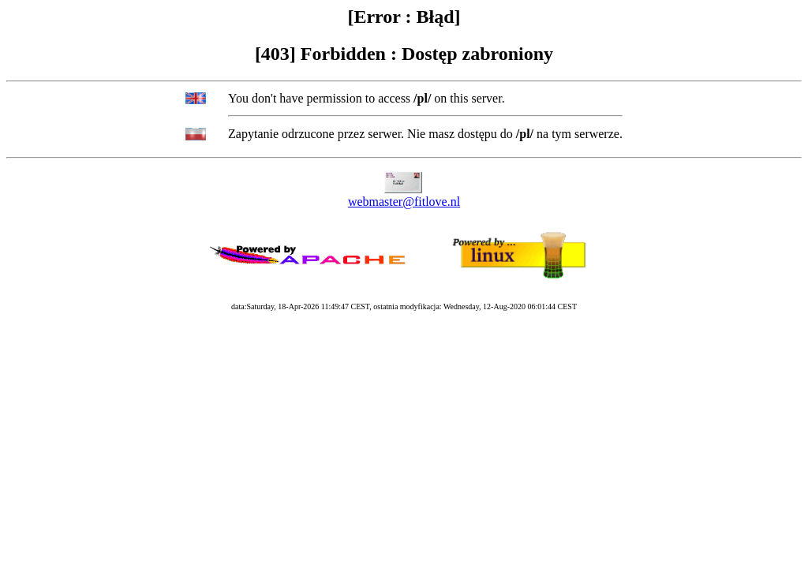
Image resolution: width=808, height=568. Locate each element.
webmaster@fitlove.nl (404, 201)
